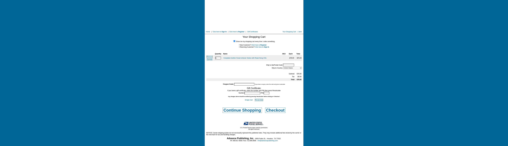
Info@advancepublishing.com (267, 141)
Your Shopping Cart (289, 32)
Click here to (220, 32)
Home (208, 32)
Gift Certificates (252, 32)
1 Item (300, 32)
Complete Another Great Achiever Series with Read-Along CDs (245, 58)
